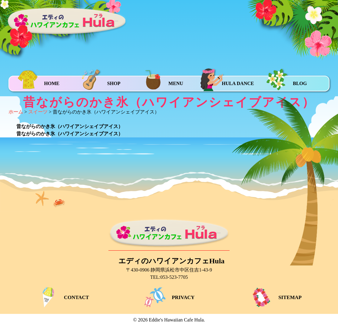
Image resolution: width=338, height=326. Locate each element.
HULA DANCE (238, 83)
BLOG (300, 83)
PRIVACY (168, 297)
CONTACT (62, 297)
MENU (175, 83)
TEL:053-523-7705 (169, 277)
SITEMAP (275, 297)
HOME (51, 83)
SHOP (114, 83)
